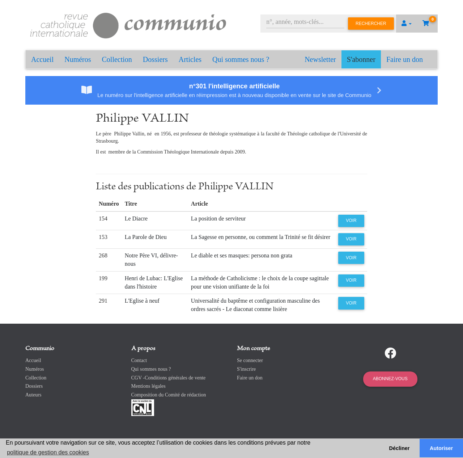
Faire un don (404, 59)
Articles (190, 59)
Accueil (42, 59)
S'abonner (361, 59)
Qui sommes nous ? (240, 59)
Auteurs (33, 395)
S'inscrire (246, 369)
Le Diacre (136, 218)
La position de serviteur (218, 218)
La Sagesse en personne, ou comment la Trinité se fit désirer (260, 237)
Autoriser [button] (441, 448)
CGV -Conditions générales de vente (168, 378)
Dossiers (155, 59)
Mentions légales (148, 386)
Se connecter (250, 360)
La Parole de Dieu (146, 237)
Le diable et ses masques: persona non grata (241, 255)
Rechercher (371, 23)
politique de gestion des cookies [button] (48, 452)
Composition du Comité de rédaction (168, 395)
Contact (139, 360)
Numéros (77, 59)
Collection (117, 59)
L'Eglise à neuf (142, 301)
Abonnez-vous (390, 378)
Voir (351, 220)
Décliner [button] (399, 448)
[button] (406, 23)
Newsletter (320, 59)
